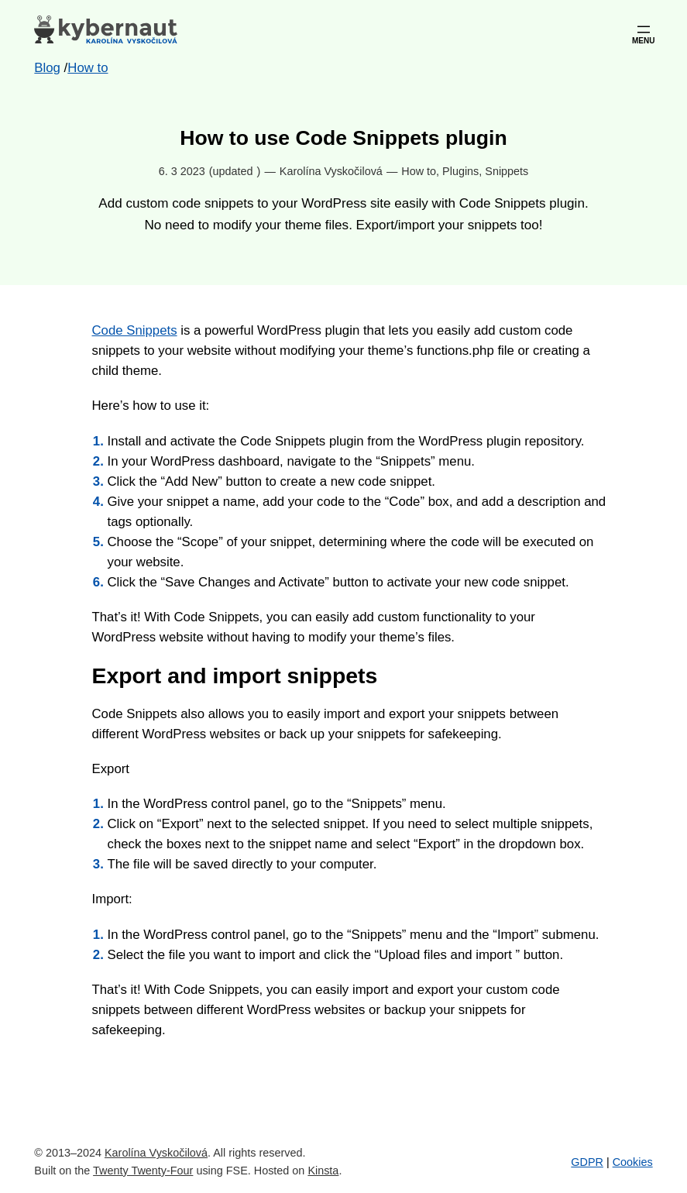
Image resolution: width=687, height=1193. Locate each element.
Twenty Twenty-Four (143, 1170)
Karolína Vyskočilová (156, 1153)
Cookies (633, 1162)
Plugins (460, 171)
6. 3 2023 (182, 171)
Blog (47, 67)
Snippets (506, 171)
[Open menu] (643, 29)
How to (418, 171)
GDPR (587, 1162)
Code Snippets (134, 330)
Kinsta (322, 1170)
